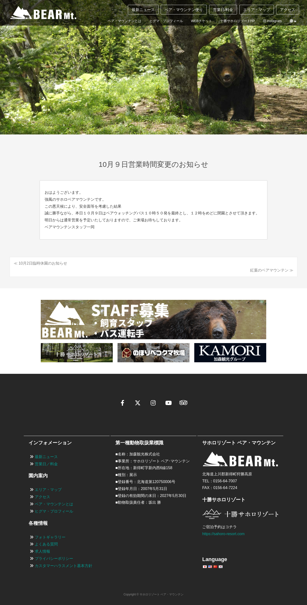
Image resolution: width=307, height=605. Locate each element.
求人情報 (42, 551)
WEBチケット (201, 21)
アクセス (287, 10)
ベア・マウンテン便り (184, 10)
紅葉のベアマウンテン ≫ (271, 270)
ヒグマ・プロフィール (166, 21)
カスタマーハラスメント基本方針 (63, 566)
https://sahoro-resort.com (223, 534)
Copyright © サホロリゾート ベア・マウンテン (153, 594)
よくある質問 (46, 544)
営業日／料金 (46, 464)
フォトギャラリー (50, 537)
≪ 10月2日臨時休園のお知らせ (40, 263)
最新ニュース (143, 10)
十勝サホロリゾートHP (237, 21)
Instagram (272, 21)
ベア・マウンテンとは (124, 21)
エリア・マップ (256, 10)
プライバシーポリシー (54, 559)
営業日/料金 (223, 10)
